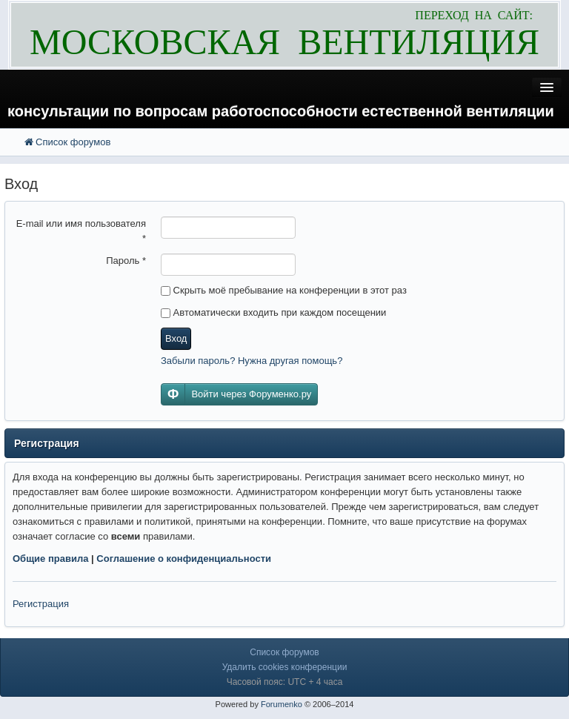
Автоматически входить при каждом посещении (273, 312)
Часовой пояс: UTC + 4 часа (285, 682)
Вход (176, 338)
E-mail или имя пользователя (81, 231)
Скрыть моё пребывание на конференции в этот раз (284, 290)
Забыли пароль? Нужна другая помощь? (251, 360)
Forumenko (281, 704)
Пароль (126, 260)
